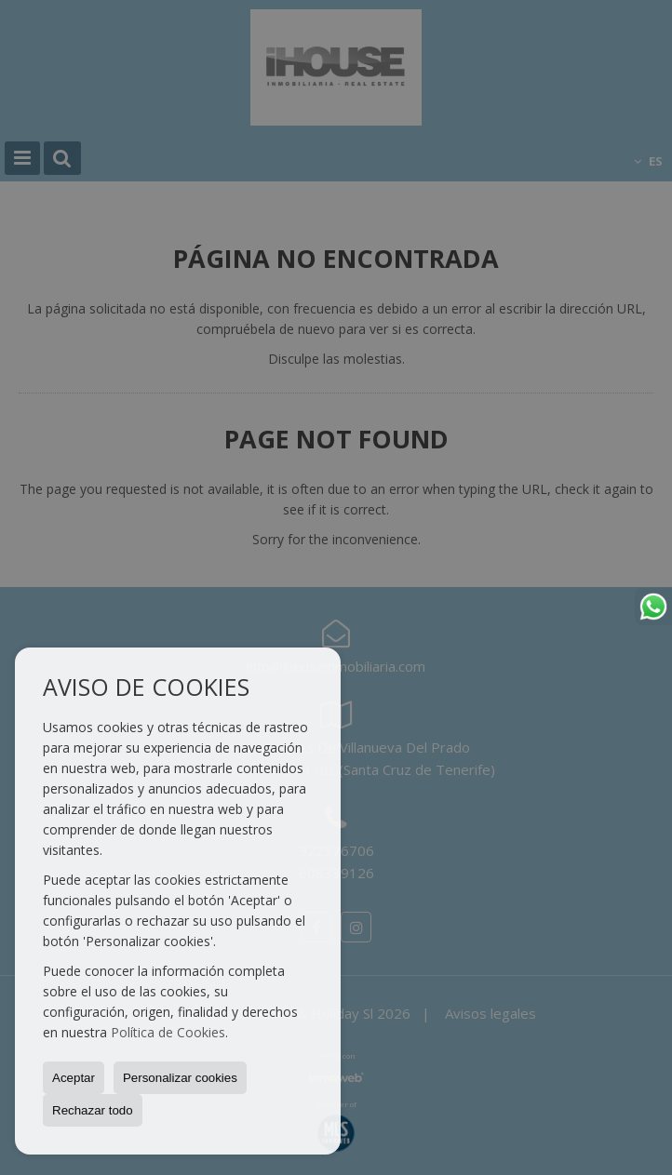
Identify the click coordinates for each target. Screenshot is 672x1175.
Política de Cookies (168, 1032)
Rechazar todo (92, 1110)
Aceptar (73, 1078)
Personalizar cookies (180, 1078)
